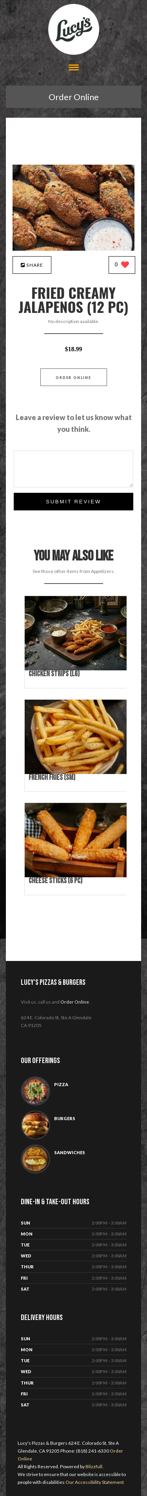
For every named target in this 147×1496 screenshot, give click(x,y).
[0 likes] (122, 265)
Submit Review (73, 502)
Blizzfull (93, 1466)
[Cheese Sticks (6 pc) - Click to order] (77, 875)
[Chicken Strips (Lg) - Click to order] (77, 669)
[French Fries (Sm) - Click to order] (77, 772)
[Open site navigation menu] (74, 68)
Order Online (74, 97)
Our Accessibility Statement (94, 1482)
